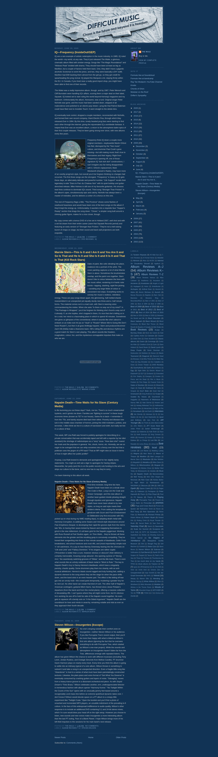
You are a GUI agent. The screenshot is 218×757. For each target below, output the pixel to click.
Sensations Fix (155, 532)
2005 (136, 230)
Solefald (142, 546)
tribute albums (143, 564)
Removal (141, 514)
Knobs (133, 85)
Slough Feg (152, 544)
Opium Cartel (145, 488)
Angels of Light (158, 283)
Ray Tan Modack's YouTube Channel (146, 82)
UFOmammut (144, 567)
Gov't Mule (144, 391)
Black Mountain (154, 318)
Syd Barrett (145, 552)
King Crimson (156, 434)
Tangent (141, 555)
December (140, 146)
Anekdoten (145, 283)
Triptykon (154, 564)
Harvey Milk (135, 402)
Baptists (148, 295)
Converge (152, 341)
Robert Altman (136, 517)
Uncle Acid (142, 570)
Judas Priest (135, 429)
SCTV (144, 532)
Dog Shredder (143, 362)
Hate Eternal (146, 402)
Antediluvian (156, 286)
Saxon (150, 526)
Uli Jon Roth (156, 567)
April (138, 202)
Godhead (149, 388)
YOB (138, 593)
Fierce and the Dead (138, 379)
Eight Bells (142, 370)
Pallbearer (140, 491)
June (138, 169)
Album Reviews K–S (71, 389)
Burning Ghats (136, 333)
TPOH (133, 564)
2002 (136, 242)
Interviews (159, 411)
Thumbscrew (156, 558)
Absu (144, 260)
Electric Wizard (155, 370)
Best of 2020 (149, 315)
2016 (136, 116)
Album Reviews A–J (71, 239)
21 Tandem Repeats (139, 255)
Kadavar (133, 432)
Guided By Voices (139, 397)
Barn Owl (157, 295)
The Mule (146, 52)
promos (159, 502)
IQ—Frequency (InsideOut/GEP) (75, 52)
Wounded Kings (144, 590)
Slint (142, 544)
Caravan (151, 336)
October (139, 154)
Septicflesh (134, 535)
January (139, 213)
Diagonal (145, 356)
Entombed (159, 373)
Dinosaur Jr (137, 359)
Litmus (153, 444)
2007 (136, 222)
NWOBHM (134, 485)
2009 (136, 143)
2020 (136, 108)
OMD (159, 485)
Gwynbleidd (156, 397)
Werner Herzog (136, 581)
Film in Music (155, 379)
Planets (150, 497)
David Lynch (156, 347)
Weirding (156, 578)
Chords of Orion (137, 89)
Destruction (135, 353)
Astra (133, 292)
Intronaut (149, 414)
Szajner (133, 555)
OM (152, 485)
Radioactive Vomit (146, 509)
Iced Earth (148, 411)
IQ (96, 239)
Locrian (133, 451)
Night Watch (139, 482)
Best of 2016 (137, 315)
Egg (132, 370)
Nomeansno (154, 482)
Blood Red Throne (148, 324)
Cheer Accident (149, 339)
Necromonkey (158, 474)
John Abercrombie (157, 423)
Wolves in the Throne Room (141, 587)
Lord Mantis (144, 451)
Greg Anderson (147, 394)
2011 (136, 135)
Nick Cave (145, 480)
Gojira (159, 388)
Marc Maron (147, 453)
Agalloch (157, 263)
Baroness (134, 298)
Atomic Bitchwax (145, 292)
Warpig (133, 578)
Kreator (149, 437)
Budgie (157, 330)
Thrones (146, 558)
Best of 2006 (155, 304)
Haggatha (134, 399)
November (140, 150)
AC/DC (151, 260)
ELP (142, 373)
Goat (140, 388)
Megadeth (136, 462)
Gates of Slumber (137, 385)
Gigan (133, 388)
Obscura (144, 485)
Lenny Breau (143, 444)
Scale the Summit (141, 529)
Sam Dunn (156, 523)
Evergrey (149, 376)
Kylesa (133, 440)
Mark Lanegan (155, 456)
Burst (147, 333)
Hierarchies (148, 408)
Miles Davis (157, 462)
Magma (136, 453)
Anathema (144, 280)
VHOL (148, 575)
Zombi (133, 596)
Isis (140, 417)
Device (153, 353)
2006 (136, 226)
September (141, 158)
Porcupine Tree (145, 500)
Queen (133, 509)
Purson (158, 506)
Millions (133, 465)
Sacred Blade (144, 523)
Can (161, 333)
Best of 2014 (144, 312)
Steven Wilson (89, 728)
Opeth (133, 488)
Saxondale (159, 526)
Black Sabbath (136, 321)
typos (135, 567)
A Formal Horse (148, 258)
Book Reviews (139, 329)
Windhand (134, 584)
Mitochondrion (144, 465)
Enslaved (150, 373)
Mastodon (146, 459)
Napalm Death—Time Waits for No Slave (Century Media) (86, 404)
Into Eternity (138, 414)
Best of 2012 (147, 309)
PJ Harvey (138, 497)
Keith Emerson (142, 434)
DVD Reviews (88, 239)
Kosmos (141, 437)
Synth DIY (157, 552)
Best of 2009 (136, 306)
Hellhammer (159, 405)
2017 (136, 112)
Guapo (158, 394)
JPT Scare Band (153, 426)
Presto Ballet (135, 503)
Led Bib (154, 440)
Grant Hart (157, 391)
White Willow (149, 581)
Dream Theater (143, 365)
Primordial (148, 503)
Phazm (142, 494)
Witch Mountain (146, 584)
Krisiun (158, 437)
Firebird (133, 382)
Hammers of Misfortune (150, 399)
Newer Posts (60, 737)
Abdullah (160, 258)
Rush (133, 523)
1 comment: (92, 237)
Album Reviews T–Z (71, 728)
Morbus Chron (146, 468)
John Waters (138, 426)
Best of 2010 (150, 306)
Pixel (161, 494)
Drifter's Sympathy (138, 95)
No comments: (92, 387)
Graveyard (135, 394)
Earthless (157, 368)
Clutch (142, 341)
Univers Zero (155, 570)
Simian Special (137, 538)
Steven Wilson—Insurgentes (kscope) (79, 624)
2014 (136, 123)
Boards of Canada (144, 327)
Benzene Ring (152, 298)
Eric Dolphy (137, 376)
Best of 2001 (150, 301)
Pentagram (152, 491)
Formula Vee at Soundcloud (143, 75)
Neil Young (138, 477)
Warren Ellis (144, 578)
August (139, 162)
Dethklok (145, 353)
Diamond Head (158, 356)
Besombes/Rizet (136, 301)
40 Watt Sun (154, 255)
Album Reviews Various (145, 277)
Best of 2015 (158, 312)
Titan (132, 561)
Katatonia (143, 432)
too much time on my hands (148, 561)
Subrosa (157, 549)
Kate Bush (153, 432)
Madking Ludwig (157, 451)
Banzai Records (136, 295)
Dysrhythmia (138, 368)
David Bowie (143, 347)
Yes (132, 593)
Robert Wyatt (149, 517)
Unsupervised (136, 573)
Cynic (155, 344)
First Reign (143, 382)
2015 (136, 120)
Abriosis (136, 260)
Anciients (134, 283)
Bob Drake (157, 327)
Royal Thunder (155, 520)
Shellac (144, 535)
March (139, 206)
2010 (136, 139)
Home (90, 737)
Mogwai (157, 465)
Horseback (137, 411)
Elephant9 (134, 373)
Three (138, 558)
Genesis (150, 385)
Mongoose (134, 468)
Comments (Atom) (74, 743)
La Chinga (143, 440)
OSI (154, 488)
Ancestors (156, 280)
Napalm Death (88, 611)
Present (158, 500)
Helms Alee (137, 408)
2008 (136, 218)
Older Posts (121, 737)
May (138, 198)
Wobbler (157, 584)
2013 (136, 127)
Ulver (132, 570)
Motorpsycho (142, 471)
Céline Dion (137, 339)
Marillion (143, 456)
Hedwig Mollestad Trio (144, 405)
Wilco (159, 581)
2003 (136, 238)
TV (162, 564)
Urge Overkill (149, 573)
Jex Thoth (144, 423)
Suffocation (134, 552)
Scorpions (156, 529)
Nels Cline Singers (154, 477)
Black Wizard (151, 321)
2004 (136, 234)
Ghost (158, 385)
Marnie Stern (88, 389)
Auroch (157, 292)
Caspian (160, 336)
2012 (136, 131)
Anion (146, 286)
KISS (133, 437)
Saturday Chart (137, 526)
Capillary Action (139, 336)
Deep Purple (136, 350)
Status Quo (152, 546)
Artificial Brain (147, 289)
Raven (158, 509)
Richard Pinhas (154, 514)
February (140, 210)
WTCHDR (157, 590)
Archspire (134, 289)
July (138, 165)
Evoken (158, 376)
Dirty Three (147, 359)
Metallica (146, 462)
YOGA (146, 593)
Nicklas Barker (158, 480)
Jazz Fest (151, 420)
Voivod (156, 575)
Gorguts (133, 391)
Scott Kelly (134, 532)
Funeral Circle (156, 382)
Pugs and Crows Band (144, 506)
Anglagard (137, 286)
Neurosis (134, 480)
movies (153, 471)
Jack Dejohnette (150, 417)
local (154, 447)
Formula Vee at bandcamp (142, 78)
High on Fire (159, 408)
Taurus (149, 555)
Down (133, 365)
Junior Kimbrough (152, 429)
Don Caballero (156, 362)
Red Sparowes (149, 512)
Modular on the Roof (139, 92)
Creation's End (145, 344)
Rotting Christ (142, 520)
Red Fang (135, 512)
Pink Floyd (152, 494)
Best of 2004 (142, 304)
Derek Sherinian (153, 350)
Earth (149, 368)
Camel (154, 333)
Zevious (158, 593)
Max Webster (158, 459)
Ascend (158, 289)
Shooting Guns (155, 535)
